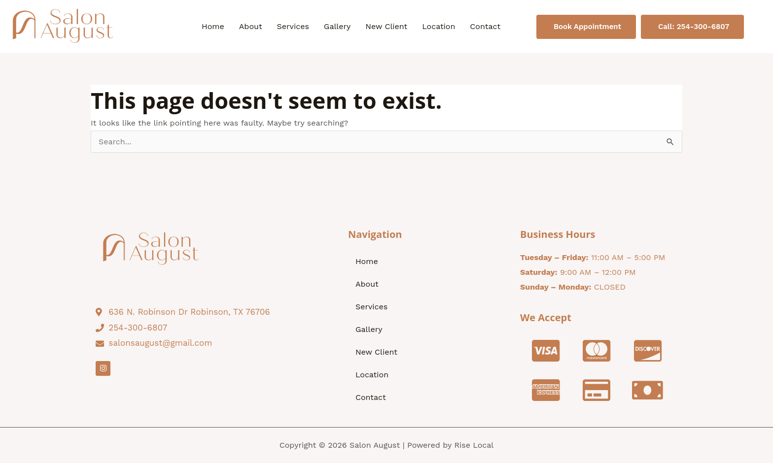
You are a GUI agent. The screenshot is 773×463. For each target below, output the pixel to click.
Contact (485, 26)
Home (213, 26)
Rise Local (473, 445)
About (250, 26)
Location (438, 26)
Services (293, 26)
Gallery (337, 26)
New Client (386, 26)
